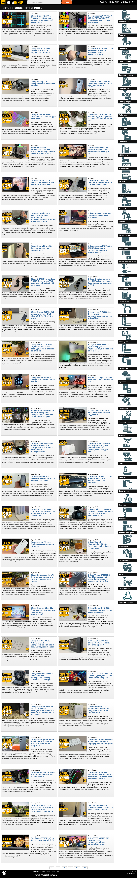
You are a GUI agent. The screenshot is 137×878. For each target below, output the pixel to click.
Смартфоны (124, 491)
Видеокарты (124, 88)
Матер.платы (124, 235)
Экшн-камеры (124, 588)
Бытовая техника (126, 75)
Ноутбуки (123, 328)
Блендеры (123, 48)
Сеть (121, 463)
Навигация (123, 288)
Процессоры (124, 395)
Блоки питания (125, 62)
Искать (66, 2)
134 (77, 868)
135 (84, 868)
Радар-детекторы (126, 422)
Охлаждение (124, 342)
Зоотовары (123, 142)
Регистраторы (125, 102)
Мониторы (123, 248)
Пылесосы (123, 408)
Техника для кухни (126, 533)
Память (122, 355)
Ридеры (122, 435)
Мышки (122, 275)
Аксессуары (124, 22)
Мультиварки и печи (127, 262)
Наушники (123, 315)
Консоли (122, 195)
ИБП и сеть (123, 155)
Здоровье (123, 128)
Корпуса (122, 208)
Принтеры (123, 382)
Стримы (122, 505)
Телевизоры (124, 519)
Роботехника (124, 449)
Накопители (124, 302)
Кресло (122, 222)
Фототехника (124, 560)
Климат (122, 182)
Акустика (122, 35)
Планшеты (123, 368)
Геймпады (123, 115)
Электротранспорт (126, 602)
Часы (121, 574)
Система (122, 477)
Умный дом (123, 547)
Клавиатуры (124, 168)
